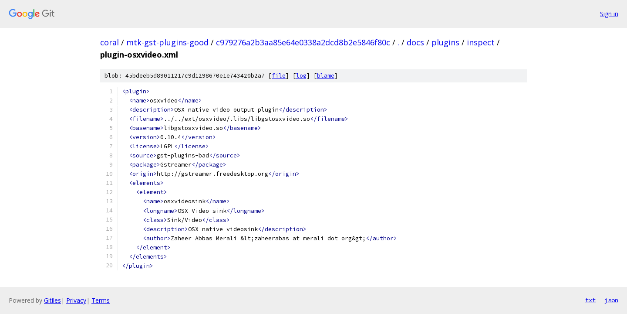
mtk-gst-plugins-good (167, 42)
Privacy (76, 300)
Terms (100, 300)
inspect (481, 42)
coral (109, 42)
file (279, 75)
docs (415, 42)
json (611, 300)
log (301, 75)
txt (590, 300)
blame (325, 75)
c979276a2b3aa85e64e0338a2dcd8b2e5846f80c (303, 42)
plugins (445, 42)
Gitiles (52, 300)
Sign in (609, 14)
